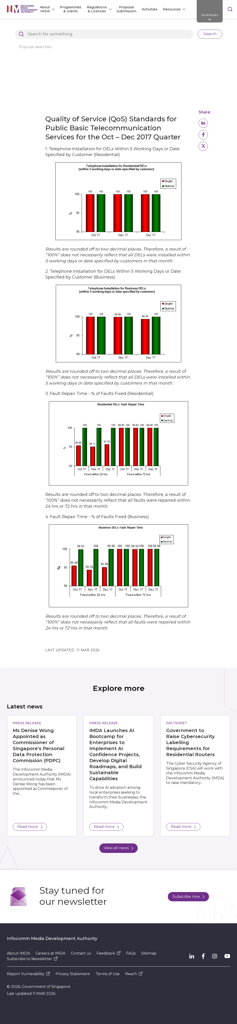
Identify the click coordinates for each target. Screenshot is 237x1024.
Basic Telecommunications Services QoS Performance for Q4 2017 (62, 42)
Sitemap (148, 953)
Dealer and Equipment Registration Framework (176, 26)
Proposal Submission (126, 9)
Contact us (81, 953)
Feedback (109, 953)
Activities (149, 9)
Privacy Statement (73, 974)
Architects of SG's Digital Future (33, 26)
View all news (118, 848)
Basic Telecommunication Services (98, 34)
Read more (29, 826)
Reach (134, 974)
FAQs (131, 953)
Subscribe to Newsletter (32, 959)
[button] (203, 123)
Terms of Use (108, 974)
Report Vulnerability (28, 974)
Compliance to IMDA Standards (33, 34)
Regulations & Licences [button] (97, 9)
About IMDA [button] (45, 9)
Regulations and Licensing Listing (98, 26)
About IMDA (18, 953)
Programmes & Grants (70, 9)
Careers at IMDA (50, 953)
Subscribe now (188, 896)
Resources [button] (172, 9)
